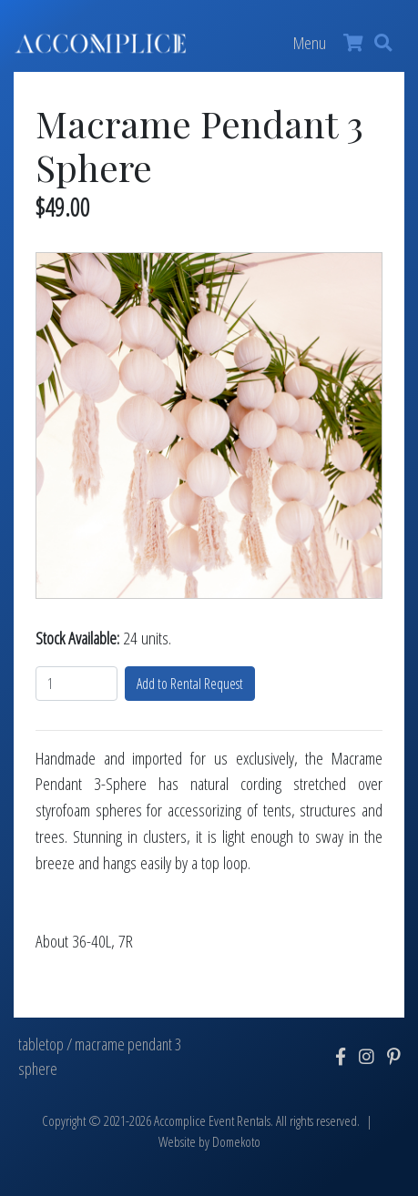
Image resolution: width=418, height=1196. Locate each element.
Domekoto (236, 1141)
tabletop (41, 1044)
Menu (309, 42)
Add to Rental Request (190, 684)
